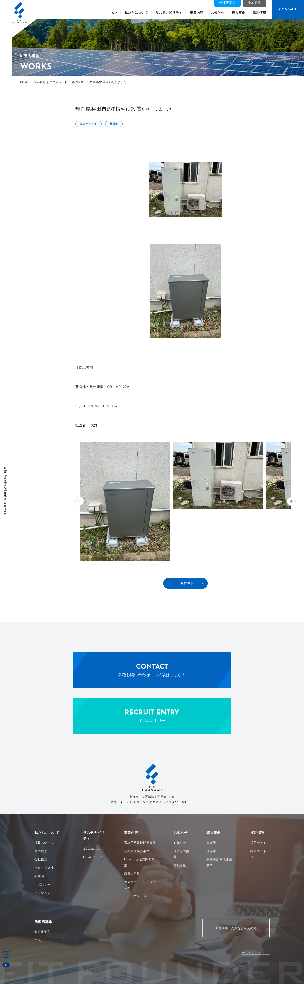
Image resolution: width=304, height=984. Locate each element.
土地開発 (254, 2)
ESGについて (93, 857)
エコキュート (89, 123)
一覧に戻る (186, 583)
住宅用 (211, 851)
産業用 (211, 842)
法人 (37, 940)
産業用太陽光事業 (137, 851)
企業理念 (40, 851)
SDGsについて (94, 848)
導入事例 (238, 12)
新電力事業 (132, 873)
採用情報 (259, 12)
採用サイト (258, 842)
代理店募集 (227, 2)
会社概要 (40, 859)
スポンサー (42, 884)
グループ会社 (44, 867)
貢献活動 (180, 865)
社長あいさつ (44, 842)
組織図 (39, 876)
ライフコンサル (135, 896)
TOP (113, 12)
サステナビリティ (169, 12)
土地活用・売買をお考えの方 (236, 928)
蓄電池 (114, 123)
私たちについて (136, 12)
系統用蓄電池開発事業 (140, 842)
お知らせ (217, 12)
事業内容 (196, 12)
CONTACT (288, 9)
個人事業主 (42, 931)
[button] (79, 501)
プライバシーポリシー (256, 953)
